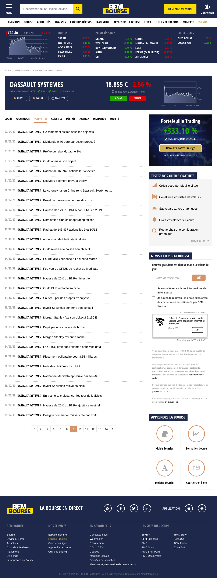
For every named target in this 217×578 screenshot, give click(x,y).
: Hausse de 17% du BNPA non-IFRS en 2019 (59, 210)
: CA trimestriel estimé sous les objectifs (55, 132)
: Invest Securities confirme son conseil (55, 307)
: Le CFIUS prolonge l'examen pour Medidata (59, 346)
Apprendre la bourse (127, 22)
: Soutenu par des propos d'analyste (53, 298)
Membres (188, 22)
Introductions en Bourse (20, 560)
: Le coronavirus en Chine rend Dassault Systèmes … (64, 190)
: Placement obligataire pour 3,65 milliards (57, 356)
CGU (93, 547)
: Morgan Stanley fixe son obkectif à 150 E (57, 317)
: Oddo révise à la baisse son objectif (53, 249)
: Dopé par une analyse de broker (51, 327)
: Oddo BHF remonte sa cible (48, 288)
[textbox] (46, 9)
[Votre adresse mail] (170, 278)
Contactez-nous (99, 534)
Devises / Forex (15, 538)
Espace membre (57, 534)
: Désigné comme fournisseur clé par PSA (57, 415)
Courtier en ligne (57, 543)
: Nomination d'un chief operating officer (55, 219)
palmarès (101, 33)
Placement (102, 22)
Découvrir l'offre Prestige (180, 148)
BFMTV (146, 534)
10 (80, 429)
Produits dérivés (81, 22)
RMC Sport (148, 547)
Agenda (84, 119)
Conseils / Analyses (18, 547)
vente (137, 98)
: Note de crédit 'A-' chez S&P (48, 366)
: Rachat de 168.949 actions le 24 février (56, 171)
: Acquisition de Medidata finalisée (51, 239)
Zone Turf (179, 547)
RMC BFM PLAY (151, 551)
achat (118, 98)
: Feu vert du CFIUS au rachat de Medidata (57, 268)
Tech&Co (179, 538)
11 (86, 429)
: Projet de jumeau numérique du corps (55, 200)
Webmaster (96, 538)
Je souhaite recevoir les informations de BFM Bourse (179, 290)
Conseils (56, 119)
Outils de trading (167, 22)
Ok (199, 277)
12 (93, 429)
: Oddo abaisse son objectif (47, 161)
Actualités (43, 22)
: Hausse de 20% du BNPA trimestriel (53, 278)
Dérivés (70, 119)
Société (114, 119)
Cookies (94, 551)
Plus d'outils (200, 241)
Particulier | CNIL (161, 392)
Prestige (203, 22)
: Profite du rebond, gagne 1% (49, 151)
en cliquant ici (171, 402)
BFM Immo (180, 543)
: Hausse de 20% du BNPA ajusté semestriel (58, 405)
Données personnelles (102, 560)
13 (99, 429)
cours (8, 119)
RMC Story (180, 534)
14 (106, 429)
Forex (148, 22)
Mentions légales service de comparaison (113, 564)
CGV (100, 547)
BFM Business (150, 538)
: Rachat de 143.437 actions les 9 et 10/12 (57, 229)
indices (62, 33)
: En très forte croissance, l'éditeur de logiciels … (61, 395)
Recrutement (97, 543)
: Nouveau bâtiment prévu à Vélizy (52, 180)
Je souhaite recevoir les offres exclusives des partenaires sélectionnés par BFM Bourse (180, 302)
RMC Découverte (151, 555)
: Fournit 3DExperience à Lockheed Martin (57, 259)
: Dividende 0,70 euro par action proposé (56, 141)
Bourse (28, 22)
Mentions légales (99, 555)
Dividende (99, 119)
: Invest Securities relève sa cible (51, 386)
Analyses (60, 22)
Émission (14, 22)
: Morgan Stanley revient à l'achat (51, 337)
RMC (144, 543)
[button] (77, 9)
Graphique (23, 119)
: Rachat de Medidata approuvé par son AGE (58, 376)
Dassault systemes (23, 70)
